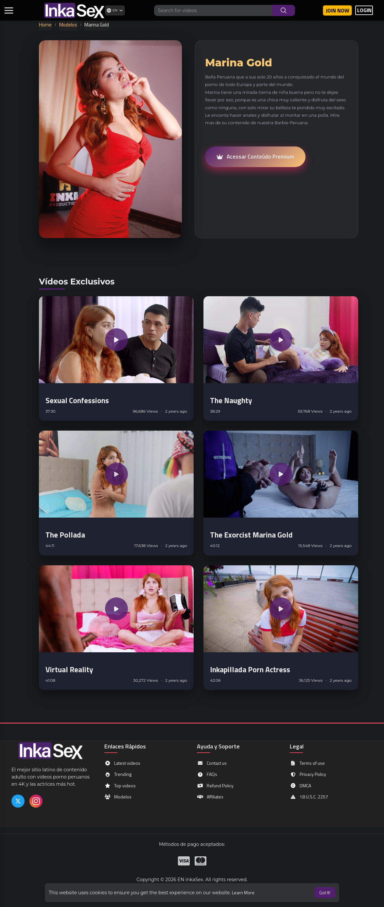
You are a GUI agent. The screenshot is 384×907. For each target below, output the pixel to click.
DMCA (300, 785)
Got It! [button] (324, 892)
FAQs (207, 774)
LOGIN (364, 10)
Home (45, 24)
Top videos (120, 785)
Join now (337, 10)
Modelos (68, 24)
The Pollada (65, 534)
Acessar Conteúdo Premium (255, 156)
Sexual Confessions (77, 400)
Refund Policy (215, 785)
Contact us (212, 763)
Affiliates (210, 796)
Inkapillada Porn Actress (250, 669)
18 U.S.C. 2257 (309, 796)
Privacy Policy (308, 774)
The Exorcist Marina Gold (251, 534)
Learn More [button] (243, 892)
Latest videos (122, 763)
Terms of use (307, 763)
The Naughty (231, 400)
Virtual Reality (69, 669)
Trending (117, 774)
